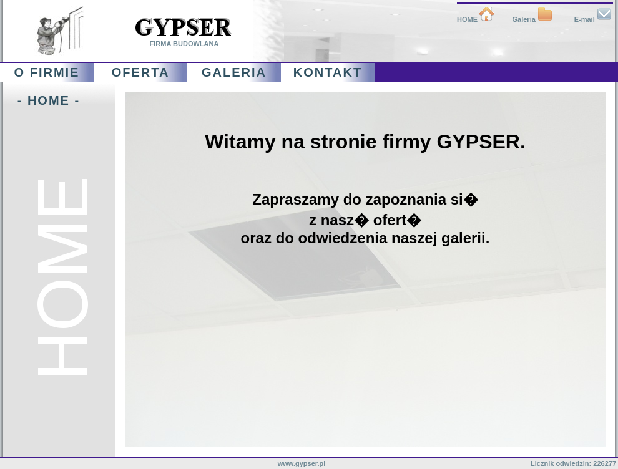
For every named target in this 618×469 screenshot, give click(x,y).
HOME (475, 19)
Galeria (532, 19)
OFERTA (141, 72)
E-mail (593, 19)
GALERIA (234, 72)
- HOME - (41, 100)
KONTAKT (327, 72)
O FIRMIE (47, 72)
